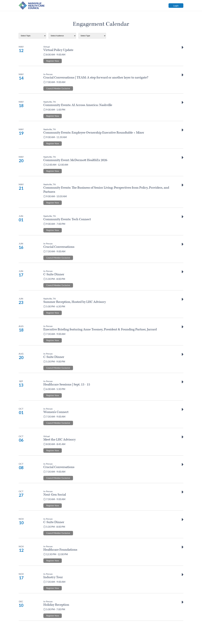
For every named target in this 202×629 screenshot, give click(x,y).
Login (176, 5)
